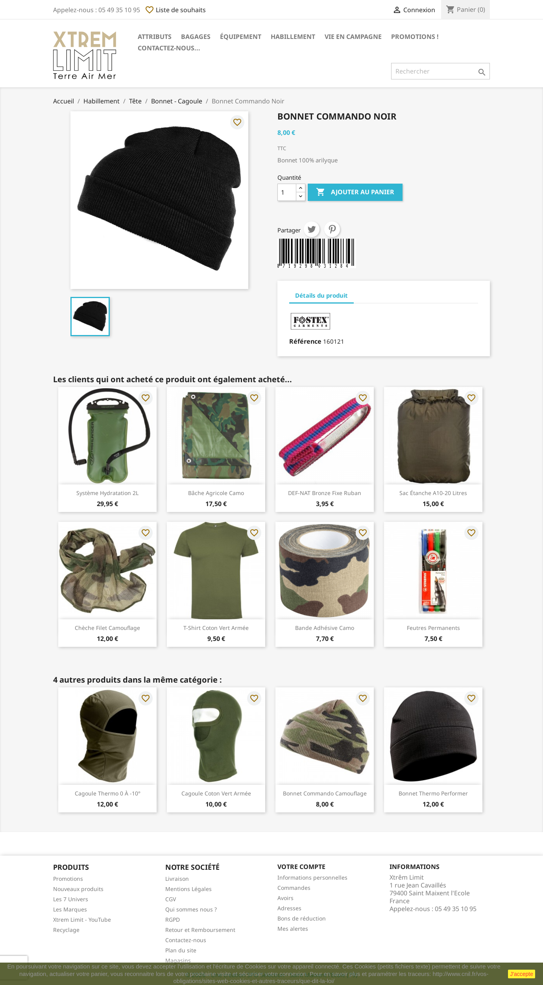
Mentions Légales (188, 889)
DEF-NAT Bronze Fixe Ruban (324, 493)
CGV (170, 899)
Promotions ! (415, 36)
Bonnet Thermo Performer (433, 793)
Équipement (240, 36)
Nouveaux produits (78, 889)
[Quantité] (286, 192)
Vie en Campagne (353, 36)
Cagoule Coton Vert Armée (216, 793)
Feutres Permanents (433, 628)
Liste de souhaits (175, 10)
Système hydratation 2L (107, 493)
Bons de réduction (301, 918)
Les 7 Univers (70, 899)
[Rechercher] (440, 71)
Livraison (177, 878)
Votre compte (301, 866)
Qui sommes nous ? (191, 909)
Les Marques (70, 909)
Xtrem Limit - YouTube (82, 919)
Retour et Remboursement (200, 929)
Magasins (178, 960)
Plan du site (180, 950)
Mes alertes (292, 928)
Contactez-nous (185, 940)
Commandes (293, 887)
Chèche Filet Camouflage (107, 628)
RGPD (172, 919)
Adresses (289, 908)
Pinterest (332, 229)
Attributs (155, 36)
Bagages (196, 36)
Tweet (312, 229)
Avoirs (285, 898)
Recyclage (66, 929)
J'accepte (521, 974)
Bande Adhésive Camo (324, 628)
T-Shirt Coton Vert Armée (216, 628)
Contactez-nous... (169, 48)
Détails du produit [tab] (321, 295)
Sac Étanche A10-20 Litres (433, 493)
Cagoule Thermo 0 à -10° (107, 793)
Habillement (293, 36)
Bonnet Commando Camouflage (325, 793)
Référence (305, 341)
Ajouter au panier (355, 192)
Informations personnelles (312, 877)
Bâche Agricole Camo (216, 493)
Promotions (68, 878)
